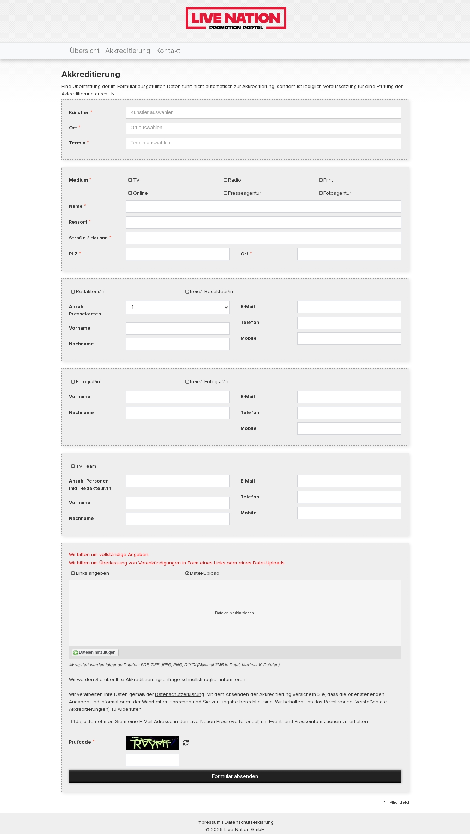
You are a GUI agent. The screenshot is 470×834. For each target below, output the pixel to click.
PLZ (73, 254)
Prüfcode (80, 742)
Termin (77, 143)
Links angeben (92, 573)
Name (76, 206)
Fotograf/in (88, 382)
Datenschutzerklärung (179, 694)
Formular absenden (235, 776)
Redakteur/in (90, 292)
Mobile (248, 338)
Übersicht (85, 51)
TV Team (86, 466)
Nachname (81, 344)
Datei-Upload (204, 573)
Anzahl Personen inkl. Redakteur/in (90, 484)
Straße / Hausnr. (88, 238)
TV (136, 180)
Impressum (209, 822)
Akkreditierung (127, 51)
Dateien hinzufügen (97, 652)
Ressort (78, 222)
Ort (73, 128)
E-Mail (247, 306)
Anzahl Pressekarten (85, 310)
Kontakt (168, 51)
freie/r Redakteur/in (211, 292)
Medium (78, 180)
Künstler (79, 113)
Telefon (249, 322)
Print (328, 180)
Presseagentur (244, 193)
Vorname (79, 328)
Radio (234, 180)
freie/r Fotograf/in (209, 382)
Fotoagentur (337, 193)
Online (140, 193)
